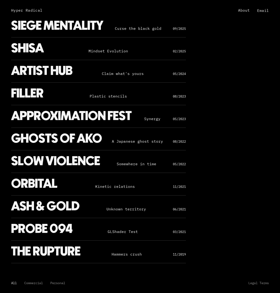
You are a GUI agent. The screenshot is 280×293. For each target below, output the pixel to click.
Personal (57, 283)
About (244, 10)
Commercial (33, 283)
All (14, 283)
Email (263, 10)
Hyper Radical (26, 10)
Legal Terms (258, 283)
